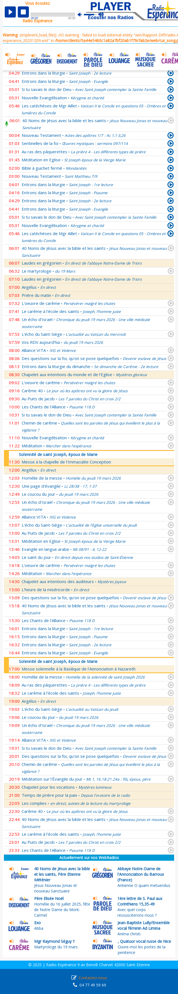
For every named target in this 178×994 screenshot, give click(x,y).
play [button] (10, 12)
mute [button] (82, 14)
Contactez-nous (93, 977)
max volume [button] (101, 15)
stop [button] (23, 12)
